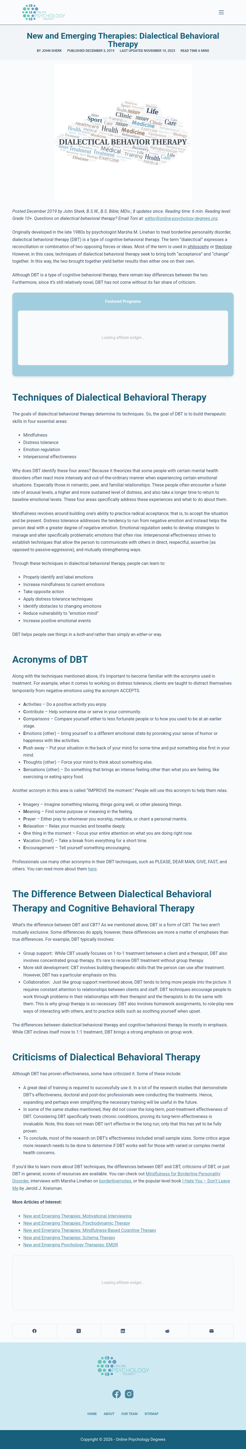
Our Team (129, 1414)
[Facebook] (35, 1331)
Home (92, 1414)
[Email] (211, 1331)
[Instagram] (129, 1394)
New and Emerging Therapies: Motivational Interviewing (77, 1216)
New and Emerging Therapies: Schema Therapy (69, 1237)
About (109, 1414)
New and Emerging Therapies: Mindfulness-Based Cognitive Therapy (89, 1230)
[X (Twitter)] (79, 1331)
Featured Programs (123, 301)
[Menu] (221, 12)
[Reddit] (167, 1331)
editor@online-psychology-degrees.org (181, 218)
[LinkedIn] (123, 1331)
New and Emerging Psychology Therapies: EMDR (70, 1244)
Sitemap (151, 1414)
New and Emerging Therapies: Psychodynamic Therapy (76, 1223)
